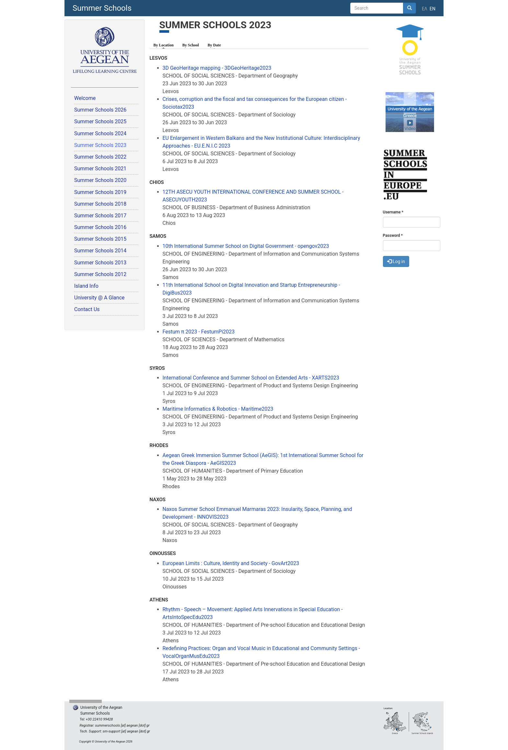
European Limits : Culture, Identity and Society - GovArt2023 (231, 563)
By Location (165, 44)
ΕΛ (424, 8)
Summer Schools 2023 (100, 145)
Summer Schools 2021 (100, 168)
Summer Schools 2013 (100, 263)
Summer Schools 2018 (100, 204)
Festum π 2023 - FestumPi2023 (199, 332)
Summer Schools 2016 (100, 227)
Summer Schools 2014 (100, 251)
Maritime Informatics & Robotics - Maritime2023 (218, 409)
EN (432, 8)
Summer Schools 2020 (100, 180)
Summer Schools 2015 (100, 239)
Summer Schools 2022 (100, 157)
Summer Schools (102, 8)
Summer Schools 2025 (100, 121)
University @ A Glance (99, 298)
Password (393, 235)
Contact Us (87, 309)
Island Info (86, 286)
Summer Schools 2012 (100, 274)
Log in (396, 261)
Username (393, 212)
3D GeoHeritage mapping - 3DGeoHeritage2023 (217, 68)
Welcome (85, 98)
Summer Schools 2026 (100, 110)
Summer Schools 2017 (100, 215)
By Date (214, 45)
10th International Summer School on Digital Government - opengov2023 (246, 246)
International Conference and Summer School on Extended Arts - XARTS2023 (251, 378)
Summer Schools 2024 (100, 133)
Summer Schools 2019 (100, 192)
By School (190, 45)
